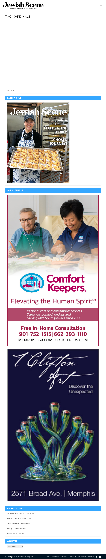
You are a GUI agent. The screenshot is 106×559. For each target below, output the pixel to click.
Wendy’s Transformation (16, 529)
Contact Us (72, 557)
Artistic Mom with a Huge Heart (18, 524)
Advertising (55, 557)
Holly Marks (12, 59)
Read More (14, 79)
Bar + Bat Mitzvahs (31, 59)
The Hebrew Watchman (86, 557)
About (48, 557)
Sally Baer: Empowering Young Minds (20, 513)
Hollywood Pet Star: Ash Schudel (19, 518)
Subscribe (64, 557)
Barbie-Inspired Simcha (15, 534)
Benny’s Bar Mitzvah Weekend (25, 53)
